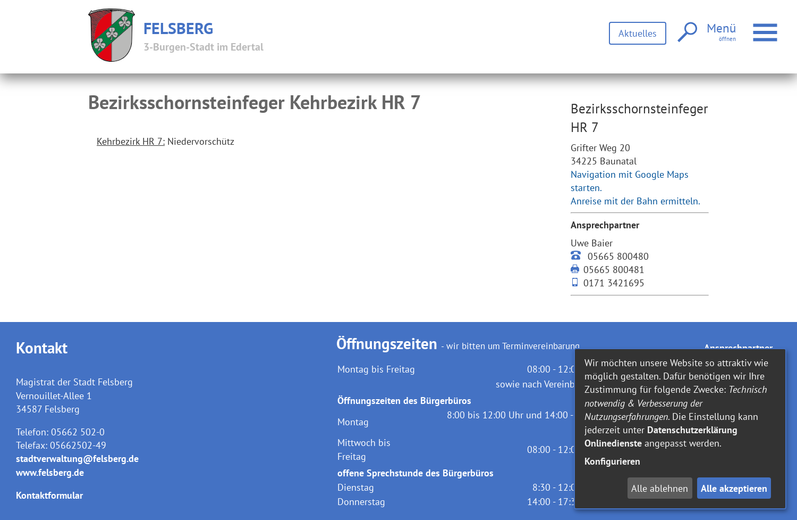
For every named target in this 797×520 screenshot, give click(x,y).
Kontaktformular (49, 495)
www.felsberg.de (50, 472)
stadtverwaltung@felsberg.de (77, 458)
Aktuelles (637, 33)
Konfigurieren (612, 461)
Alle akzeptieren (734, 488)
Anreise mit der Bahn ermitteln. (635, 201)
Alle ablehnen (659, 488)
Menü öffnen (766, 27)
